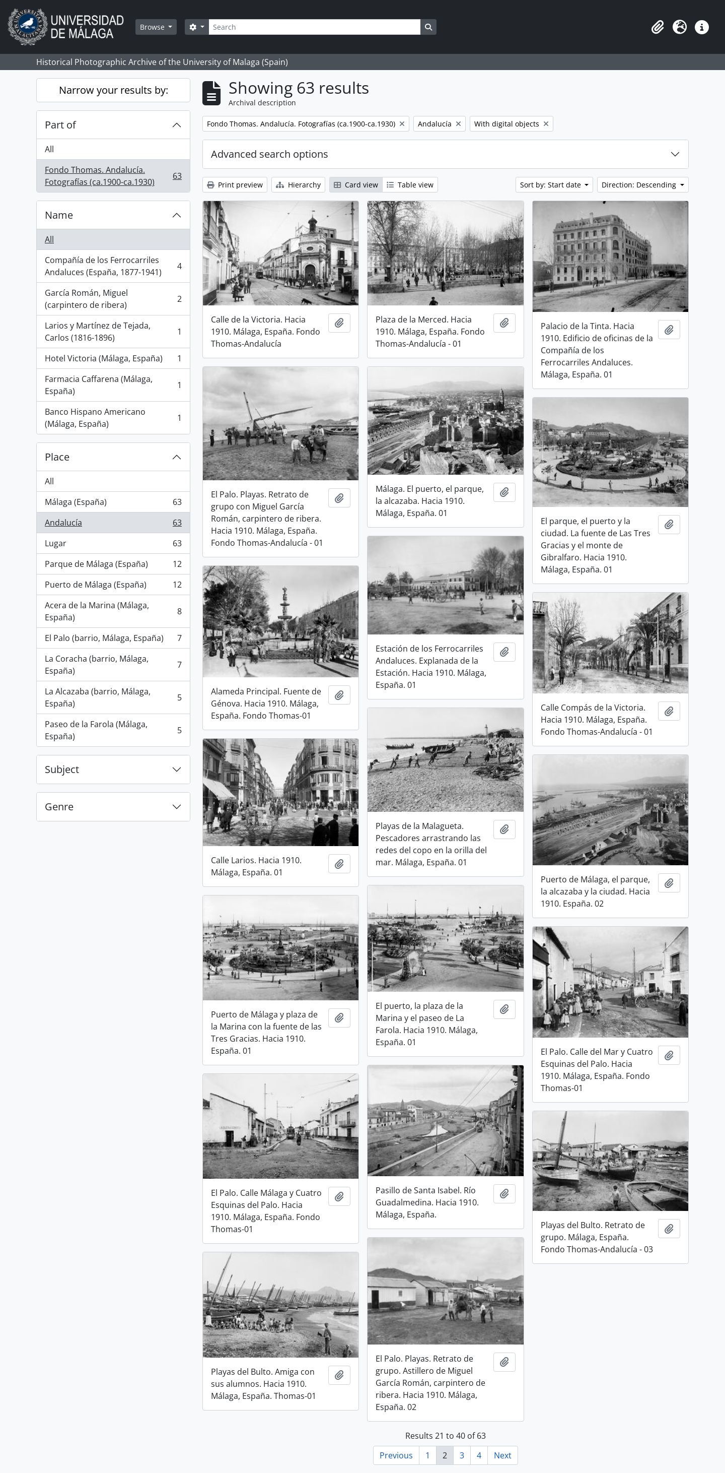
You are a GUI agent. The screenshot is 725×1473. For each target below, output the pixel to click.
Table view (410, 184)
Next (503, 1455)
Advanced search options (269, 154)
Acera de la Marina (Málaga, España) (113, 611)
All (49, 149)
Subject (62, 769)
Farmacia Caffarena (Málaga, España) (113, 385)
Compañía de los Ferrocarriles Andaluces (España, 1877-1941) (113, 266)
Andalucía (113, 525)
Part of (60, 125)
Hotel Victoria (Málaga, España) (113, 360)
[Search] (314, 27)
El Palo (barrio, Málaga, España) (113, 640)
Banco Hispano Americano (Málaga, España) (113, 417)
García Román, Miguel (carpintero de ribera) (113, 298)
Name (59, 215)
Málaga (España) (113, 504)
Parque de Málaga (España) (113, 566)
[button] (657, 27)
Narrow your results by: (113, 90)
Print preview (235, 184)
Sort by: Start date (551, 184)
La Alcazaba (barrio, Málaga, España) (113, 697)
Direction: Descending (640, 184)
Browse (153, 27)
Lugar (113, 545)
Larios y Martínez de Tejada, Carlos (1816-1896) (113, 331)
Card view (356, 184)
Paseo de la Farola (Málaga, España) (113, 730)
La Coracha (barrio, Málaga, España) (113, 664)
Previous (396, 1455)
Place (57, 457)
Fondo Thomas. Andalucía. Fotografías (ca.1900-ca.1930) (113, 175)
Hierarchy (298, 184)
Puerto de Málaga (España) (113, 587)
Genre (59, 806)
